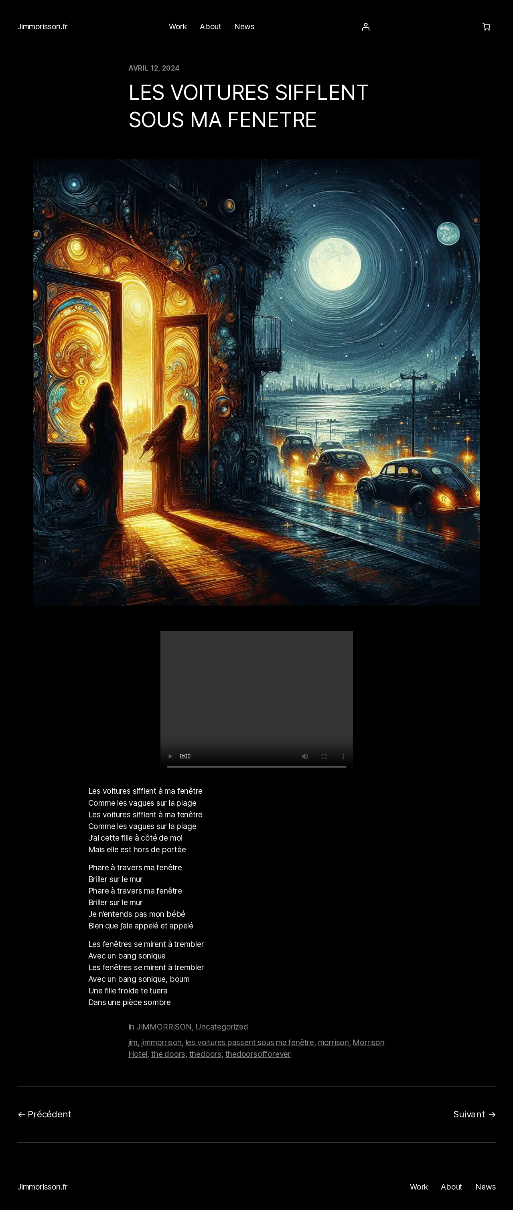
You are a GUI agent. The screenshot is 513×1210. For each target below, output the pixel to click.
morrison (333, 1042)
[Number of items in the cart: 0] (486, 26)
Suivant (469, 1114)
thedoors (205, 1054)
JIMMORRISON (164, 1027)
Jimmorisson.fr (42, 26)
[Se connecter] (365, 26)
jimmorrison (161, 1042)
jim (133, 1042)
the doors (168, 1054)
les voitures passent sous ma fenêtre (250, 1042)
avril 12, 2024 (154, 68)
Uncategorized (221, 1027)
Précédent (49, 1114)
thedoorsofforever (258, 1054)
